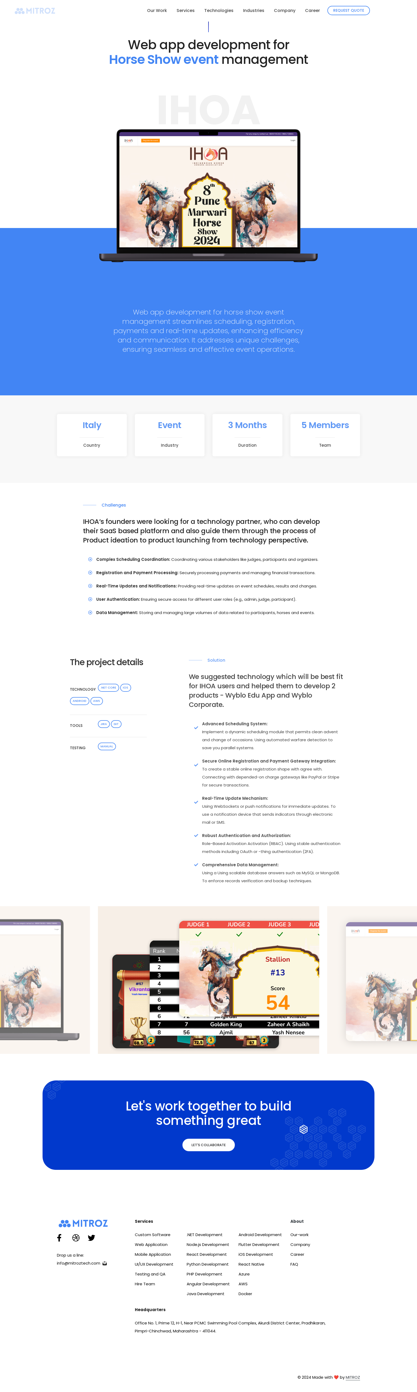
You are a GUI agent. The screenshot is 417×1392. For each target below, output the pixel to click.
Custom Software (152, 1236)
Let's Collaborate (208, 1146)
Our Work (157, 10)
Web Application (151, 1246)
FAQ (294, 1265)
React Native (251, 1265)
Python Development (208, 1265)
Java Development (205, 1295)
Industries (253, 10)
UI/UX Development (154, 1265)
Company (284, 10)
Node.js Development (208, 1246)
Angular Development (208, 1285)
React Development (207, 1255)
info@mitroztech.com (82, 1264)
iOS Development (256, 1255)
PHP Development (204, 1275)
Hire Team (145, 1285)
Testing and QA (150, 1275)
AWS (243, 1285)
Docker (245, 1295)
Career (312, 10)
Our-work (299, 1236)
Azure (244, 1275)
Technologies (218, 10)
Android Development (260, 1236)
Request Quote (348, 10)
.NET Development (205, 1236)
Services (186, 10)
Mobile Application (153, 1255)
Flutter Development (259, 1246)
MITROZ (353, 1378)
